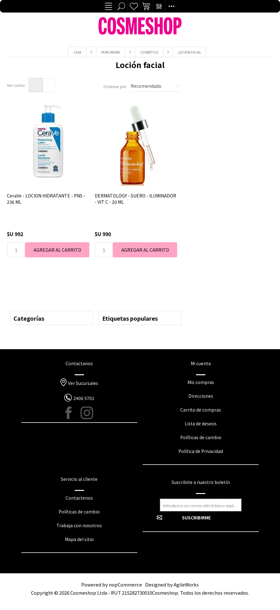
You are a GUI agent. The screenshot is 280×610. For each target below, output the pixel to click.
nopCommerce (125, 584)
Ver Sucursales (83, 383)
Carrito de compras (200, 410)
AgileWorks (186, 584)
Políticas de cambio (200, 437)
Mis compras (201, 382)
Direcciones (200, 396)
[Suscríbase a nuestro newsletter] (200, 505)
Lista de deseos (134, 6)
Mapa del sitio (79, 539)
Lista (49, 85)
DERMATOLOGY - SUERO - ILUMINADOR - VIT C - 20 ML (135, 198)
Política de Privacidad (200, 451)
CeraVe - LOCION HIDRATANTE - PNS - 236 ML (46, 198)
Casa (77, 52)
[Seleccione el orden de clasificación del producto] (155, 86)
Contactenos (79, 498)
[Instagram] (87, 413)
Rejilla (36, 85)
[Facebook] (72, 413)
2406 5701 (83, 398)
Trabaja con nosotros (79, 525)
